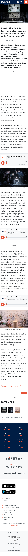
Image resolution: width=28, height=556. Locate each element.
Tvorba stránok (12, 547)
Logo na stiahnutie (8, 517)
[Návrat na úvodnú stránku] (5, 2)
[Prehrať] (3, 163)
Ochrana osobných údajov (10, 505)
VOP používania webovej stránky (11, 507)
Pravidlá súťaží (7, 512)
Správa (16, 41)
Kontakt (6, 500)
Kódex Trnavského (8, 515)
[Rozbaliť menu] (21, 2)
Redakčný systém (12, 550)
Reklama (6, 503)
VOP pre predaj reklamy (9, 510)
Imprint (5, 519)
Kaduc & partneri (13, 525)
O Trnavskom (7, 498)
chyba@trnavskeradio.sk (7, 419)
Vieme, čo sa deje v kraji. (11, 387)
